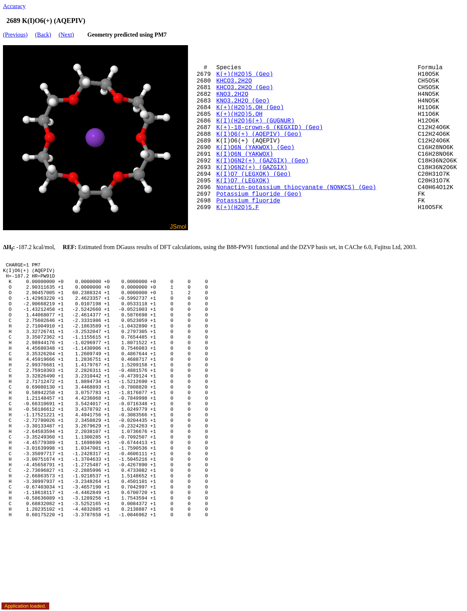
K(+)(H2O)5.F (237, 207)
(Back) (43, 34)
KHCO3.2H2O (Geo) (244, 87)
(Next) (66, 34)
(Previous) (15, 34)
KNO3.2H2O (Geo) (243, 101)
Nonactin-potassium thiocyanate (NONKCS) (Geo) (296, 187)
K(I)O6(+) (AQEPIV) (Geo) (259, 134)
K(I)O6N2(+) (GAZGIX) (252, 167)
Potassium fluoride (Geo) (259, 194)
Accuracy (14, 6)
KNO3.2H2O (232, 94)
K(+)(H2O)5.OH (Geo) (250, 107)
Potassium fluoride (248, 201)
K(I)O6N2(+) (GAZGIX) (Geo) (262, 161)
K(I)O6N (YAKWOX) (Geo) (255, 147)
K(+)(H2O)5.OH (239, 114)
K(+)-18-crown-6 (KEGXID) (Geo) (269, 127)
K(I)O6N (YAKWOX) (244, 154)
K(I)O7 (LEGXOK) (243, 181)
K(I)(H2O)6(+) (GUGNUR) (255, 121)
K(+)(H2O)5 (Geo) (244, 74)
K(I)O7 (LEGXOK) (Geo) (253, 174)
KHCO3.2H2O (234, 81)
